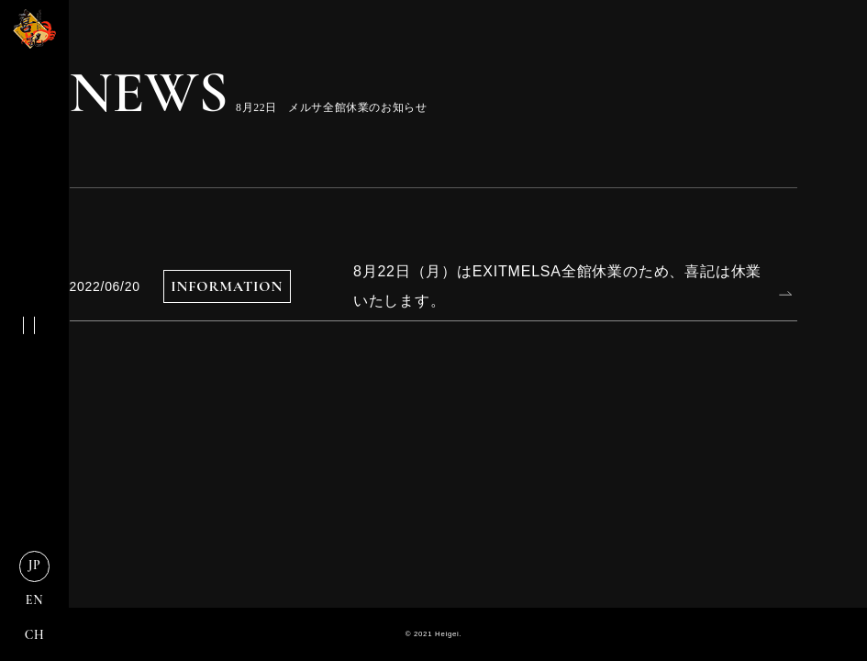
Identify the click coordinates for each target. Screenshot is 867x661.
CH (35, 635)
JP (34, 565)
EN (34, 600)
